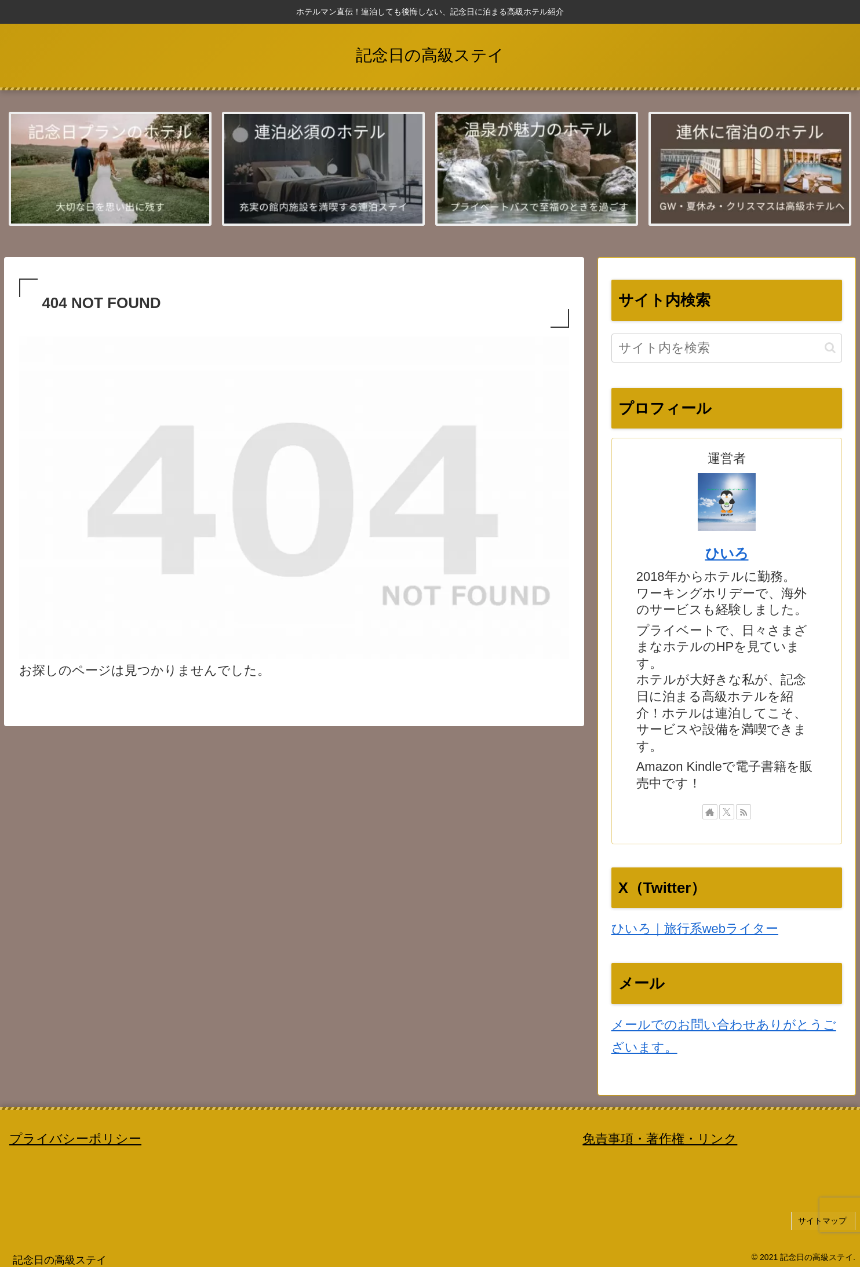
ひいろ (727, 554)
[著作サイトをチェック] (709, 813)
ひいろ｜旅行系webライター (694, 929)
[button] (830, 348)
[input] (727, 348)
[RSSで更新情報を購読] (743, 813)
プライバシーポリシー (75, 1139)
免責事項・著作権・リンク (659, 1139)
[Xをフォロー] (726, 813)
